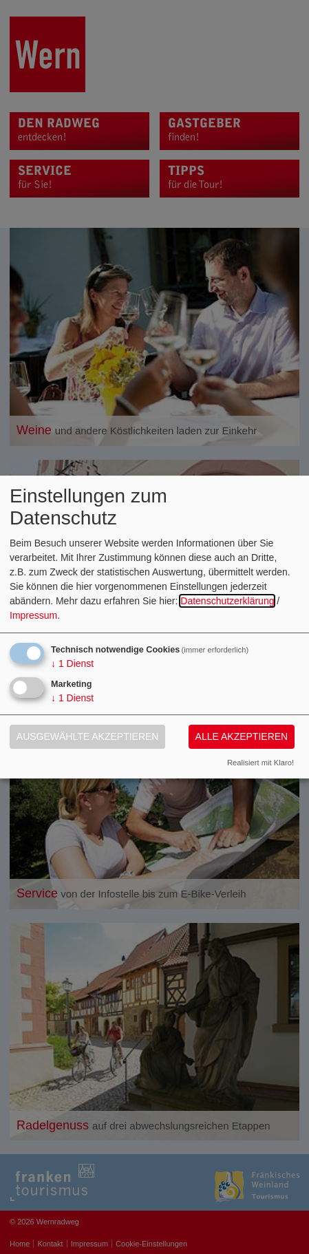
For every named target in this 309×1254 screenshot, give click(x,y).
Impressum (33, 615)
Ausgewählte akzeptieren (88, 736)
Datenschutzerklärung (227, 600)
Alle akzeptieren (241, 736)
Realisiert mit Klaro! (260, 762)
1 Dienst (72, 663)
